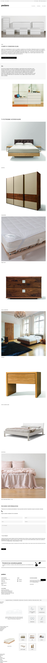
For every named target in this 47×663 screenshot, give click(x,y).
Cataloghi (32, 584)
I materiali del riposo (3, 627)
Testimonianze (2, 628)
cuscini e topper (2, 658)
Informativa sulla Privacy (5, 539)
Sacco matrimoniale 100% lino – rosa (7, 499)
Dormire (1, 630)
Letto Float (3, 167)
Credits (40, 600)
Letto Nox (2, 357)
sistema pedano (2, 654)
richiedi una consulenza (3, 661)
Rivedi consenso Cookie (35, 600)
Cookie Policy (30, 600)
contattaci (1, 662)
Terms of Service (16, 540)
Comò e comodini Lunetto (5, 404)
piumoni (1, 657)
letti (0, 656)
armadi (1, 659)
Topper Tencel (3, 262)
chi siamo (1, 660)
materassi (1, 655)
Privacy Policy (9, 540)
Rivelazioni (1, 629)
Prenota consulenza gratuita (9, 57)
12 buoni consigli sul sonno (4, 626)
